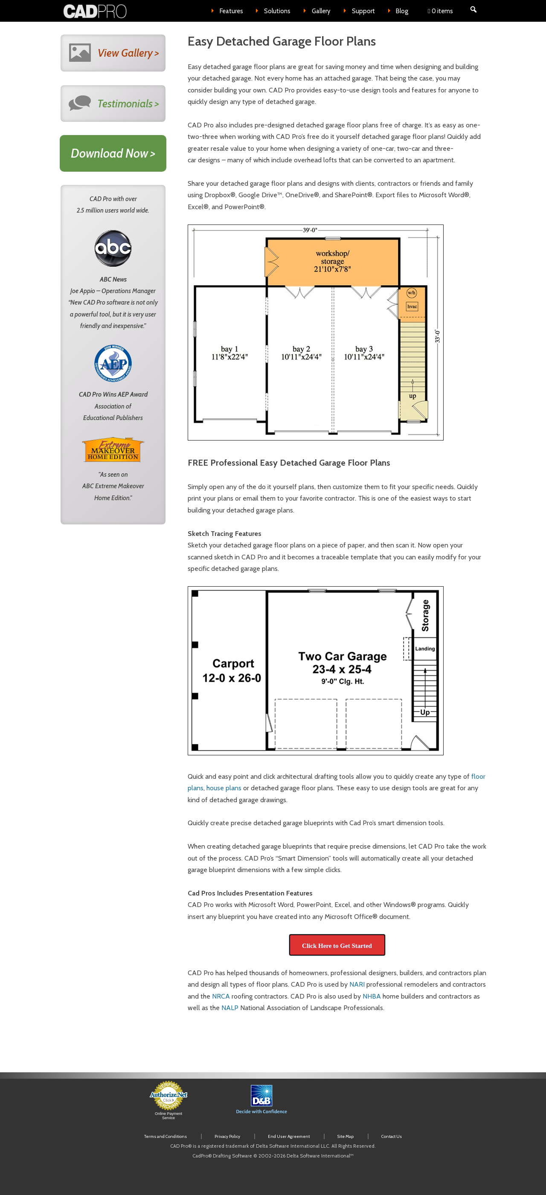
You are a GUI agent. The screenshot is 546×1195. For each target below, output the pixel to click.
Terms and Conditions (165, 1136)
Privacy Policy (227, 1136)
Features (231, 11)
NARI (357, 984)
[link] (356, 1104)
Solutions (277, 11)
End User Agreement (289, 1136)
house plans (223, 788)
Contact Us (391, 1136)
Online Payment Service (168, 1115)
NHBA (372, 996)
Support (363, 11)
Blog (402, 11)
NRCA (221, 996)
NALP (229, 1008)
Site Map (345, 1136)
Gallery (321, 11)
